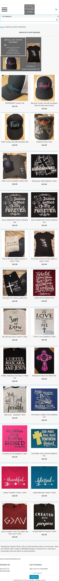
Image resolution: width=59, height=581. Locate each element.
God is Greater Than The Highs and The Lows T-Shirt (14, 533)
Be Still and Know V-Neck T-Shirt (14, 337)
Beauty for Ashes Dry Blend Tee (44, 376)
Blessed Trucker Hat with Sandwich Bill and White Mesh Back (44, 104)
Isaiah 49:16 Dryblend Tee (44, 298)
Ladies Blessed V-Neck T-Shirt (44, 493)
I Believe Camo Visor (44, 142)
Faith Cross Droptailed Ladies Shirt (15, 181)
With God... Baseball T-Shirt (14, 415)
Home (2, 27)
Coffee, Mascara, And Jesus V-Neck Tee (14, 377)
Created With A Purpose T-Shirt (44, 531)
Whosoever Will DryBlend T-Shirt (44, 181)
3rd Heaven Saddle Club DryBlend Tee (44, 416)
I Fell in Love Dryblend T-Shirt (44, 337)
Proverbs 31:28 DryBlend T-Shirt (14, 454)
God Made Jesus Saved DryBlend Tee (44, 454)
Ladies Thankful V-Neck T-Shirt (14, 493)
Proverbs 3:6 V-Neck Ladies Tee (15, 298)
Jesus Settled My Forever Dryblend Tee (44, 221)
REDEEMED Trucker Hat (14, 103)
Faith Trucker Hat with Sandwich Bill (14, 142)
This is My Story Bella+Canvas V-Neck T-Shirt (14, 260)
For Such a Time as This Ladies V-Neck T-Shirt (44, 260)
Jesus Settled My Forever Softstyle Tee (15, 221)
